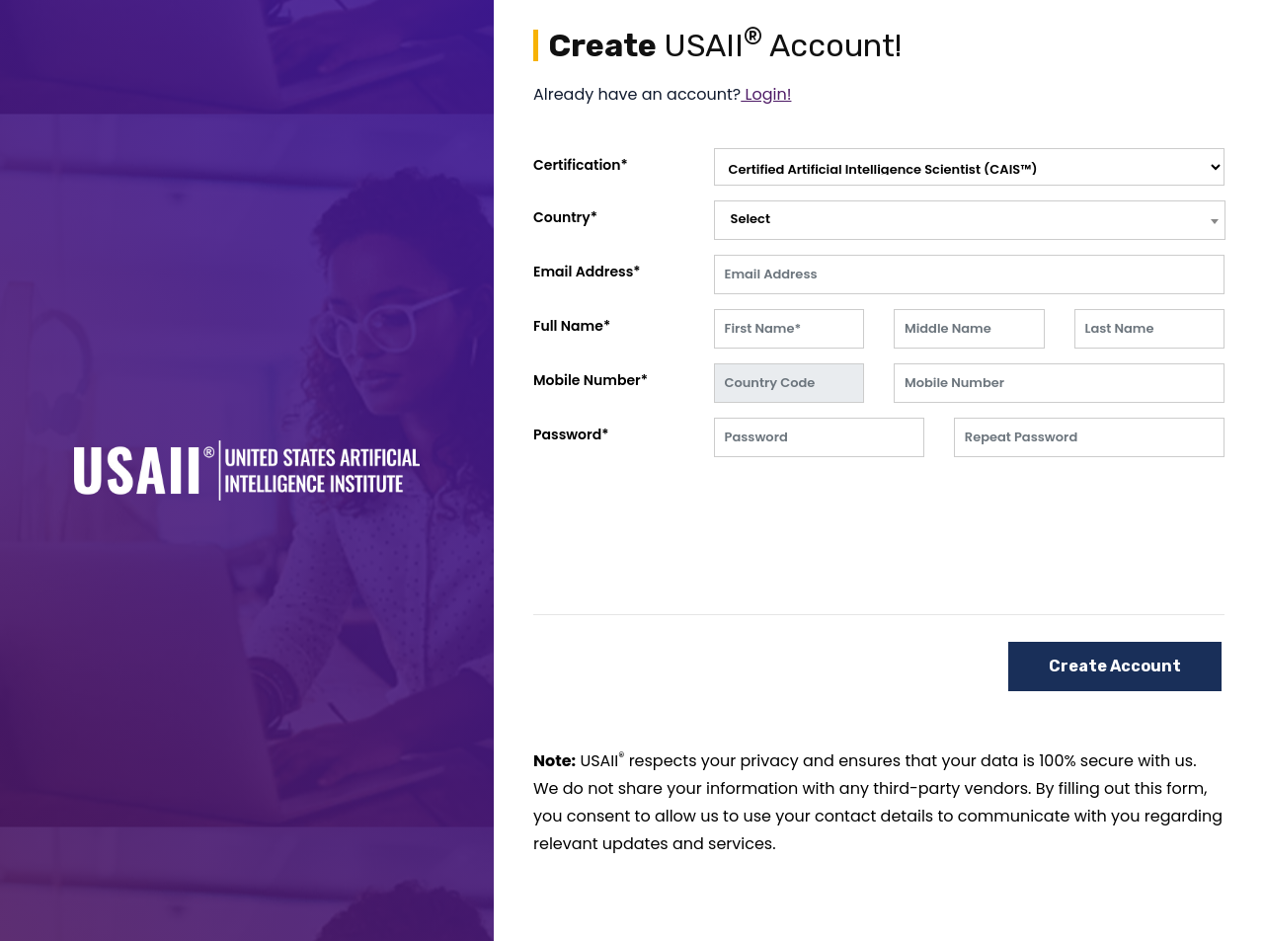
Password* (570, 434)
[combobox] (969, 220)
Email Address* (587, 271)
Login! (766, 94)
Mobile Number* (590, 380)
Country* (565, 217)
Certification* (580, 165)
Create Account (1115, 666)
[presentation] (864, 510)
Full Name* (571, 326)
